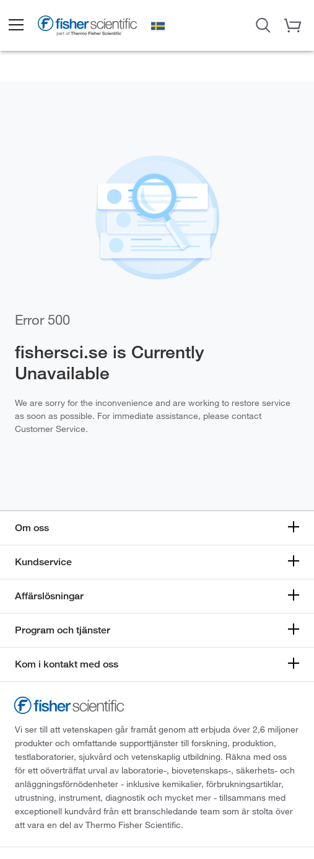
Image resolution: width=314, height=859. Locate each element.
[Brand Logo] (87, 27)
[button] (15, 25)
